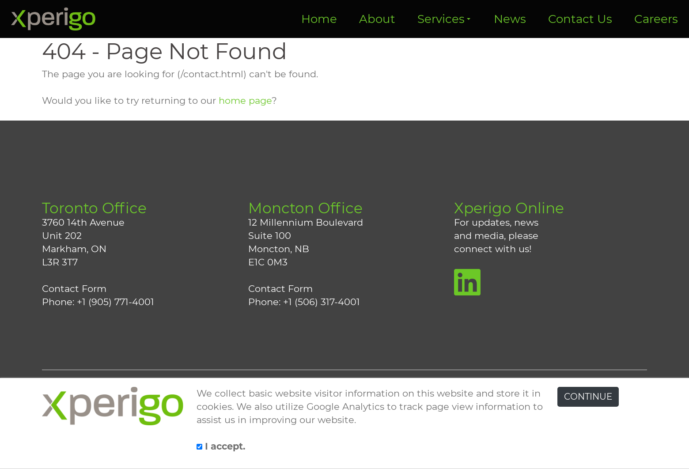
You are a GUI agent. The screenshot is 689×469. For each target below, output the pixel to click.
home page (245, 100)
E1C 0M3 (268, 262)
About (377, 19)
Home (319, 19)
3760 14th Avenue (83, 222)
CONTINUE (588, 396)
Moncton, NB (278, 248)
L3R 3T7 (60, 262)
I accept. (221, 446)
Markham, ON (74, 248)
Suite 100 (269, 235)
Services (443, 19)
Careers (656, 19)
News (510, 19)
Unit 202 (62, 235)
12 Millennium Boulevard (305, 222)
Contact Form (74, 288)
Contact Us (580, 19)
